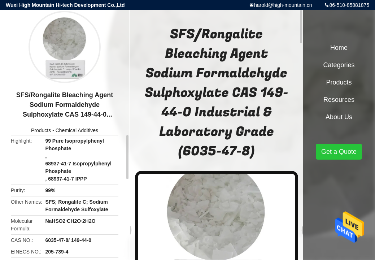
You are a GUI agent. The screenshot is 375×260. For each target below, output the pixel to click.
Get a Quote (339, 151)
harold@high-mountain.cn (283, 5)
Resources (338, 99)
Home (339, 47)
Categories (338, 65)
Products (41, 130)
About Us (339, 117)
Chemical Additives (77, 130)
